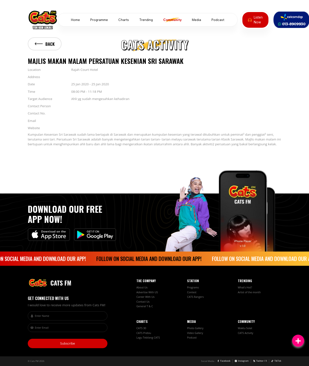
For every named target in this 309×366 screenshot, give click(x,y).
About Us (141, 287)
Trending (146, 20)
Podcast (217, 20)
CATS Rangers (195, 297)
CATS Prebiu (143, 333)
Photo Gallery (195, 328)
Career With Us (145, 297)
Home (75, 20)
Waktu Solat (245, 328)
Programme (99, 20)
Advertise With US (147, 292)
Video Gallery (195, 333)
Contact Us (142, 301)
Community (172, 20)
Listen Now (255, 19)
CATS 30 (141, 328)
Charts (123, 20)
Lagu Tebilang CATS (148, 337)
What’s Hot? (245, 287)
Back (45, 44)
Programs (193, 287)
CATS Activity (245, 333)
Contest (192, 292)
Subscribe (67, 343)
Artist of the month (249, 292)
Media (196, 20)
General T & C (144, 306)
